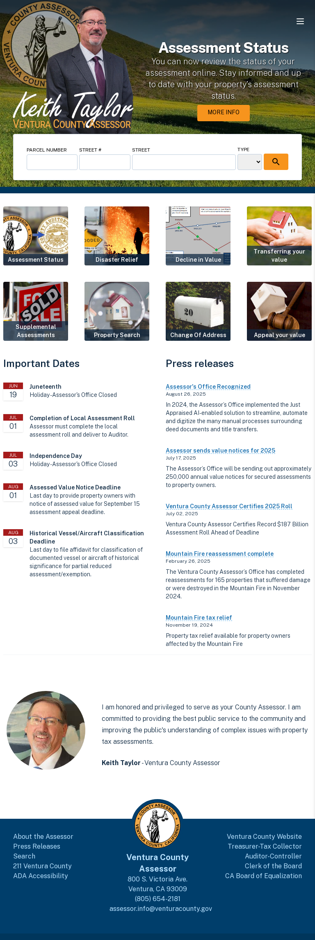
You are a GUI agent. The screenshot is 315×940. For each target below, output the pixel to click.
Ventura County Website (264, 836)
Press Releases (36, 846)
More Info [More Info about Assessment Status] (224, 112)
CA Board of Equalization (263, 876)
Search (24, 856)
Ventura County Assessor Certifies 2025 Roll (229, 506)
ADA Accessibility (40, 876)
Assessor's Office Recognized (208, 386)
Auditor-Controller (273, 856)
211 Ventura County (42, 866)
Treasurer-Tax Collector (265, 846)
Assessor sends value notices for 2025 (220, 450)
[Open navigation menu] (300, 21)
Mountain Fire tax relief (199, 617)
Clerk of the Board (273, 866)
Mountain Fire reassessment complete (220, 553)
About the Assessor (43, 836)
